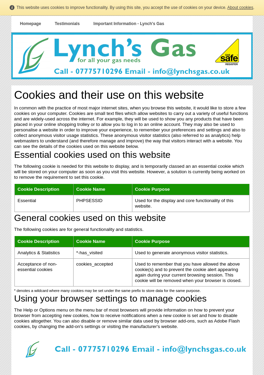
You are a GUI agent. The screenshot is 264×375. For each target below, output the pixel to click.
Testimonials (67, 23)
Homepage (30, 23)
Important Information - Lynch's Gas (129, 23)
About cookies (240, 7)
